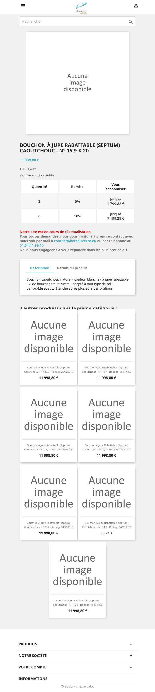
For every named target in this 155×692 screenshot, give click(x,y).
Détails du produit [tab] (72, 268)
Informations (33, 678)
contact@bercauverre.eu (75, 240)
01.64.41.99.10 (32, 245)
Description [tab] (39, 268)
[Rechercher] (77, 21)
